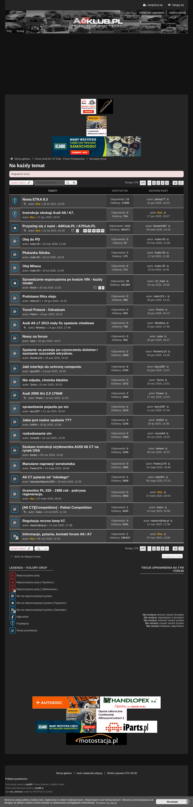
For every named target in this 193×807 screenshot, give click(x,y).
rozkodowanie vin (37, 433)
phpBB (29, 784)
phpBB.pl (39, 788)
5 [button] (167, 182)
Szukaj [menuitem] (20, 31)
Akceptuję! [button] (172, 802)
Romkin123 (36, 358)
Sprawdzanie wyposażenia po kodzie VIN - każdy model (62, 281)
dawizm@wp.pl (38, 525)
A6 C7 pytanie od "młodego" (45, 477)
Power (39, 398)
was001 (159, 476)
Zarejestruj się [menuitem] (152, 4)
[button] (143, 183)
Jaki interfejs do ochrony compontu (51, 367)
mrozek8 (34, 438)
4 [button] (162, 182)
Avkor (39, 512)
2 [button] (154, 182)
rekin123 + (35, 301)
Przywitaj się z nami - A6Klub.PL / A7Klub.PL (59, 226)
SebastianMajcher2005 (42, 481)
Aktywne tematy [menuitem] (177, 12)
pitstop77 (160, 199)
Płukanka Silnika (36, 253)
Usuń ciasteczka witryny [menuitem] (89, 773)
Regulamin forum (20, 174)
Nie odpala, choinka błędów (45, 380)
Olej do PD (31, 239)
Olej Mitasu (31, 266)
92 (89, 230)
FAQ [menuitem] (9, 31)
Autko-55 (35, 244)
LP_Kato (160, 281)
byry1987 (35, 371)
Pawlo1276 (36, 468)
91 (85, 230)
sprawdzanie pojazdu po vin (45, 407)
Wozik (33, 287)
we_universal (16, 792)
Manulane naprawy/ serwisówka (48, 464)
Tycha (33, 384)
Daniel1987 (160, 225)
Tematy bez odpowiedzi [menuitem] (151, 12)
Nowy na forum (35, 336)
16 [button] (175, 182)
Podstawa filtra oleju (39, 296)
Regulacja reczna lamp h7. (44, 521)
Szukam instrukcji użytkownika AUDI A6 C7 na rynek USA (60, 448)
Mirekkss (40, 327)
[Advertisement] (96, 64)
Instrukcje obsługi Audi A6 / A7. (48, 213)
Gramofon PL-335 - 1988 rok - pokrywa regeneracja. (54, 492)
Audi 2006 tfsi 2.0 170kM (42, 393)
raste (32, 341)
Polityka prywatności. (16, 778)
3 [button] (158, 182)
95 (103, 230)
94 (98, 230)
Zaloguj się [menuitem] (175, 4)
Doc (38, 204)
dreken (33, 455)
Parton (33, 314)
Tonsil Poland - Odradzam (43, 310)
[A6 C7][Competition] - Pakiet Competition (57, 507)
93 (94, 230)
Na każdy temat (27, 165)
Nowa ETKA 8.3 (35, 199)
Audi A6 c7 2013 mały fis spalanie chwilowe (58, 323)
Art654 (33, 424)
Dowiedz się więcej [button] (106, 803)
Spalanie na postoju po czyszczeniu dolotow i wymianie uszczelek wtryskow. (60, 351)
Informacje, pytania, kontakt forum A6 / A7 (57, 534)
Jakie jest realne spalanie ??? (46, 420)
